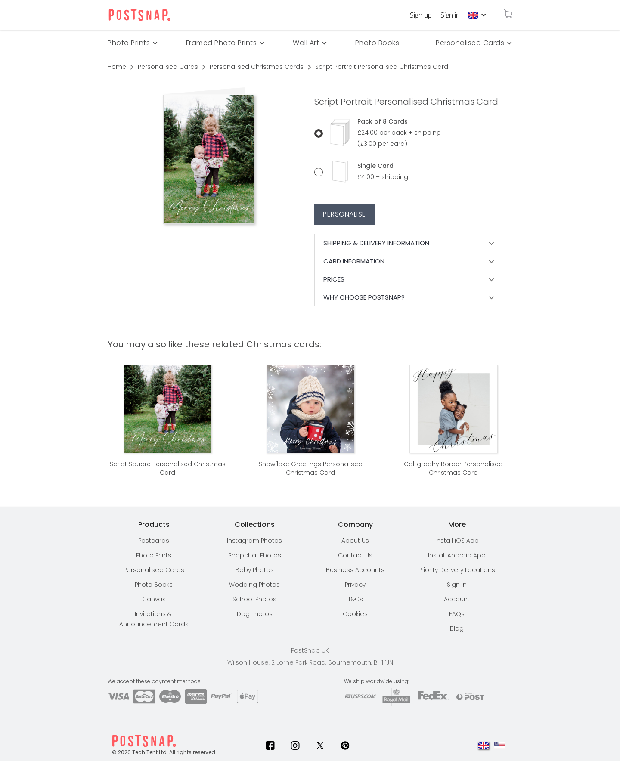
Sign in (450, 15)
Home (117, 66)
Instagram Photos (254, 540)
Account (457, 599)
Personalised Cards (470, 43)
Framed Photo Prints (221, 43)
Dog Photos (255, 613)
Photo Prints (153, 555)
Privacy (355, 584)
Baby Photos (255, 570)
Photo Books (377, 43)
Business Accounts (355, 570)
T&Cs (355, 599)
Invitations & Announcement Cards (154, 618)
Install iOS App (457, 540)
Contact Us (355, 555)
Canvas (154, 599)
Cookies (355, 613)
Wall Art (306, 43)
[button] (477, 15)
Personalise (344, 214)
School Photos (254, 599)
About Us (355, 540)
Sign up (421, 15)
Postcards (153, 540)
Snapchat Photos (254, 555)
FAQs (457, 613)
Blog (457, 628)
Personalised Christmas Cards (257, 66)
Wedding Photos (254, 584)
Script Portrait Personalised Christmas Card (381, 66)
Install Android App (457, 555)
